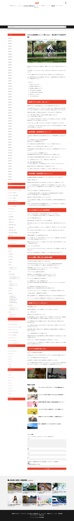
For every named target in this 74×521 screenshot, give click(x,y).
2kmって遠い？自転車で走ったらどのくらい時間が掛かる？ (44, 492)
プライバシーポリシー (59, 5)
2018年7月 (10, 131)
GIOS (10, 271)
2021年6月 (10, 38)
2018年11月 (10, 120)
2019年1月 (10, 115)
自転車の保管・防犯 (12, 224)
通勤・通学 (11, 235)
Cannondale (11, 256)
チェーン (10, 382)
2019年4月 (10, 107)
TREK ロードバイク (13, 316)
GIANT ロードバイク (13, 268)
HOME (9, 29)
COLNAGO (11, 259)
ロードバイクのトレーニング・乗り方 (15, 326)
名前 (28, 448)
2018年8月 (10, 128)
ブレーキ (10, 388)
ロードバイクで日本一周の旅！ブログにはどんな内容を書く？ (51, 394)
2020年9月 (10, 62)
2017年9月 (10, 158)
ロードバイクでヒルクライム (13, 321)
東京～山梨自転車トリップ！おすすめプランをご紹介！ (50, 423)
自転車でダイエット (12, 219)
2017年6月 (10, 166)
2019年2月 (10, 112)
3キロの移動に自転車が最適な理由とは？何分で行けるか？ (14, 505)
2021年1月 (10, 51)
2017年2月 (10, 176)
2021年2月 (10, 48)
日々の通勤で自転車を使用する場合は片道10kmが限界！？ (29, 492)
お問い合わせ (36, 7)
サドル (10, 374)
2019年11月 (10, 88)
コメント (28, 438)
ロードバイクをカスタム (13, 340)
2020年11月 (10, 56)
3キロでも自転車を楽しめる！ (33, 96)
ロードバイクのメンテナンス (13, 329)
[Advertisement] (37, 16)
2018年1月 (10, 147)
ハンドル (10, 385)
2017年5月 (10, 168)
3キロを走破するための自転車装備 (34, 90)
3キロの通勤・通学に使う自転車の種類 (35, 92)
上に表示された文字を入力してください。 (34, 464)
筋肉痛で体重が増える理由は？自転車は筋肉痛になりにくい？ (51, 402)
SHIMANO (10, 293)
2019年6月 (10, 102)
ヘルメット (11, 361)
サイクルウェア (11, 348)
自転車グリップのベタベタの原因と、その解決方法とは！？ (50, 416)
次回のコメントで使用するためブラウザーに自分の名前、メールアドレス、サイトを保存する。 (43, 461)
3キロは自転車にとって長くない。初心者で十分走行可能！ (31, 29)
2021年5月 (10, 40)
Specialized (11, 305)
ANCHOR (10, 248)
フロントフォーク (12, 390)
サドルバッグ (11, 353)
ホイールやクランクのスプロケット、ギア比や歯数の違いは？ (51, 387)
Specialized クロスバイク (14, 307)
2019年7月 (10, 99)
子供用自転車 (11, 216)
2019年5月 (10, 104)
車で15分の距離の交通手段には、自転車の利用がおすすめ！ (59, 505)
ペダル (10, 393)
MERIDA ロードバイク (13, 285)
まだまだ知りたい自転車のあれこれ (29, 5)
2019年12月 (10, 86)
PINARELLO (11, 288)
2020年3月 (10, 78)
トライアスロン (11, 208)
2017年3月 (10, 174)
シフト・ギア (11, 377)
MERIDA (10, 281)
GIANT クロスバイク (13, 267)
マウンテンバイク (12, 211)
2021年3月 (10, 46)
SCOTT (10, 290)
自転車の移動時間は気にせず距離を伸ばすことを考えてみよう (29, 505)
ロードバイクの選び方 (12, 334)
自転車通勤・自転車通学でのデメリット (35, 88)
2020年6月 (10, 70)
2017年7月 (10, 163)
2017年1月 (10, 179)
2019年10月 (10, 91)
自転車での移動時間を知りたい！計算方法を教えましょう (44, 505)
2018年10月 (10, 123)
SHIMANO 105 (12, 296)
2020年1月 (10, 83)
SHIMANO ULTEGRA (13, 302)
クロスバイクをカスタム (13, 200)
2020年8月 (10, 64)
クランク (10, 372)
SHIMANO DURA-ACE (13, 299)
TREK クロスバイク (13, 314)
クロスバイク (20, 5)
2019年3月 (10, 110)
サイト (28, 457)
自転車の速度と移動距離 (52, 39)
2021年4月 (10, 43)
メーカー (48, 5)
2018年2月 (10, 144)
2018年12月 (10, 118)
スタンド (10, 358)
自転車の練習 (11, 227)
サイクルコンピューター (13, 350)
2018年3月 (10, 142)
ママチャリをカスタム (12, 243)
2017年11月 (10, 152)
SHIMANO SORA (13, 300)
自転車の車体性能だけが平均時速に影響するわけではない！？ (15, 492)
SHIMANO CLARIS (13, 297)
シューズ (10, 356)
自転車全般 (53, 5)
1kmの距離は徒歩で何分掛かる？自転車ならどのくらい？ (59, 492)
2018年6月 (10, 134)
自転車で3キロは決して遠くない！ (34, 84)
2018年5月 (10, 136)
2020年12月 (10, 54)
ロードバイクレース (12, 337)
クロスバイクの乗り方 (12, 192)
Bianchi (10, 251)
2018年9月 (10, 126)
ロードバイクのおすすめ (13, 324)
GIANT (10, 264)
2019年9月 (10, 94)
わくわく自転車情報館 (40, 517)
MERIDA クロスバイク (13, 283)
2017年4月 (10, 171)
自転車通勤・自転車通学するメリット (35, 86)
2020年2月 (10, 80)
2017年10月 (10, 155)
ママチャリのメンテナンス (13, 240)
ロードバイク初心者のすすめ (13, 342)
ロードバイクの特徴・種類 (13, 332)
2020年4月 (10, 75)
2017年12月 (10, 150)
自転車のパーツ (43, 5)
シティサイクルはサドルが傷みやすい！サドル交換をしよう (50, 409)
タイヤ (10, 380)
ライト (10, 364)
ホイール (10, 396)
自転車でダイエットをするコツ (34, 94)
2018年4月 (10, 139)
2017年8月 (10, 160)
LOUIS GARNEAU (12, 274)
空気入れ (10, 366)
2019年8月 (10, 96)
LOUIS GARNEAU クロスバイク (15, 276)
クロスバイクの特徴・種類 (13, 195)
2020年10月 (10, 59)
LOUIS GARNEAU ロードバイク (15, 278)
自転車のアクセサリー (13, 5)
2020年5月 (10, 72)
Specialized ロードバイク (14, 309)
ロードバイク (38, 5)
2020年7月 (10, 67)
